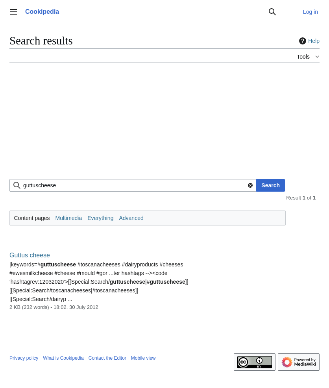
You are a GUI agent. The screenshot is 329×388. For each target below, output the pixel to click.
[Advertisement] (164, 124)
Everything (100, 218)
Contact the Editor (107, 358)
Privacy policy (23, 358)
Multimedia (68, 218)
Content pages (32, 218)
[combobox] (133, 185)
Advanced (131, 218)
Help (308, 40)
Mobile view (143, 358)
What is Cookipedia (63, 358)
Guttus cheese (29, 255)
